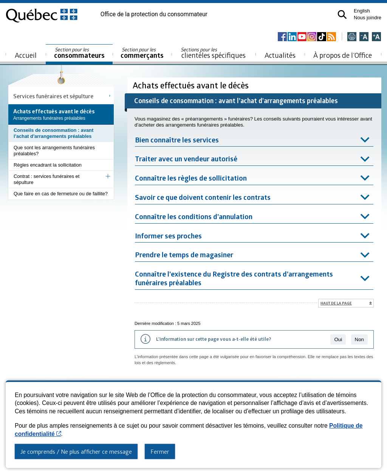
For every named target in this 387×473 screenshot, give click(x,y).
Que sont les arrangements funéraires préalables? (54, 150)
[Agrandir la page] (376, 37)
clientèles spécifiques (213, 53)
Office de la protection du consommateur (154, 14)
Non (359, 339)
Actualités (280, 55)
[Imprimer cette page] (351, 37)
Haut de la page (336, 303)
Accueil (26, 55)
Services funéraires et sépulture (53, 96)
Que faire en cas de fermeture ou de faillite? (61, 193)
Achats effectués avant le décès (192, 85)
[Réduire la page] (363, 37)
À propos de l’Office (342, 55)
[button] (342, 14)
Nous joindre (367, 17)
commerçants (142, 53)
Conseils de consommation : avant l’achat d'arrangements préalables (53, 133)
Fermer (159, 451)
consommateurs (79, 53)
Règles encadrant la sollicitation (48, 165)
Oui (338, 339)
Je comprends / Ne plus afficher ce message (76, 451)
